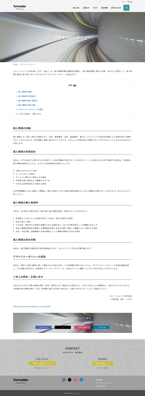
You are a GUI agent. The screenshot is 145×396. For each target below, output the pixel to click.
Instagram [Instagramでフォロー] (82, 327)
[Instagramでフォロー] (128, 2)
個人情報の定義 (25, 91)
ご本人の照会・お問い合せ (29, 113)
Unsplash (46, 306)
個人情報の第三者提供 (27, 100)
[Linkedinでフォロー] (131, 2)
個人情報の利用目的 (26, 96)
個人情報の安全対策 (26, 105)
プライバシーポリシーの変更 (30, 109)
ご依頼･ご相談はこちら (42, 363)
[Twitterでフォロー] (125, 2)
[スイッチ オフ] (126, 7)
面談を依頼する (103, 363)
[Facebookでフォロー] (123, 2)
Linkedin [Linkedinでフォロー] (101, 327)
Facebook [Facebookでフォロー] (43, 327)
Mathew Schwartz (30, 306)
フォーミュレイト (75, 393)
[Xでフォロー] (63, 327)
